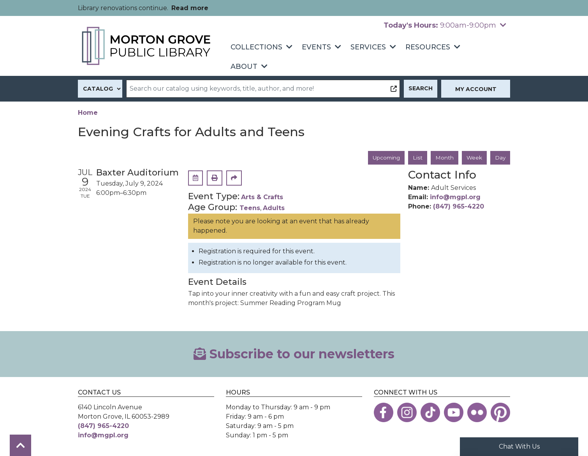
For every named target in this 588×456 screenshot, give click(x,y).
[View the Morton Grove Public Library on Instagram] (407, 412)
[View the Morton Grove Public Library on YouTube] (453, 412)
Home (88, 112)
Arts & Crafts (262, 197)
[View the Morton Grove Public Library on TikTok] (430, 412)
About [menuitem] (244, 66)
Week (474, 157)
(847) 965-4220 (458, 206)
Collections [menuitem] (256, 47)
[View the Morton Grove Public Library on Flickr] (477, 412)
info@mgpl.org (455, 197)
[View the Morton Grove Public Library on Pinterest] (500, 412)
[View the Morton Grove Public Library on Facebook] (383, 412)
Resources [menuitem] (427, 47)
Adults (274, 208)
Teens (249, 208)
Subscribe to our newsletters (294, 353)
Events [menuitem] (316, 47)
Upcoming (384, 157)
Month (444, 157)
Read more (189, 8)
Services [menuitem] (368, 47)
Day (500, 157)
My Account (475, 89)
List (417, 157)
